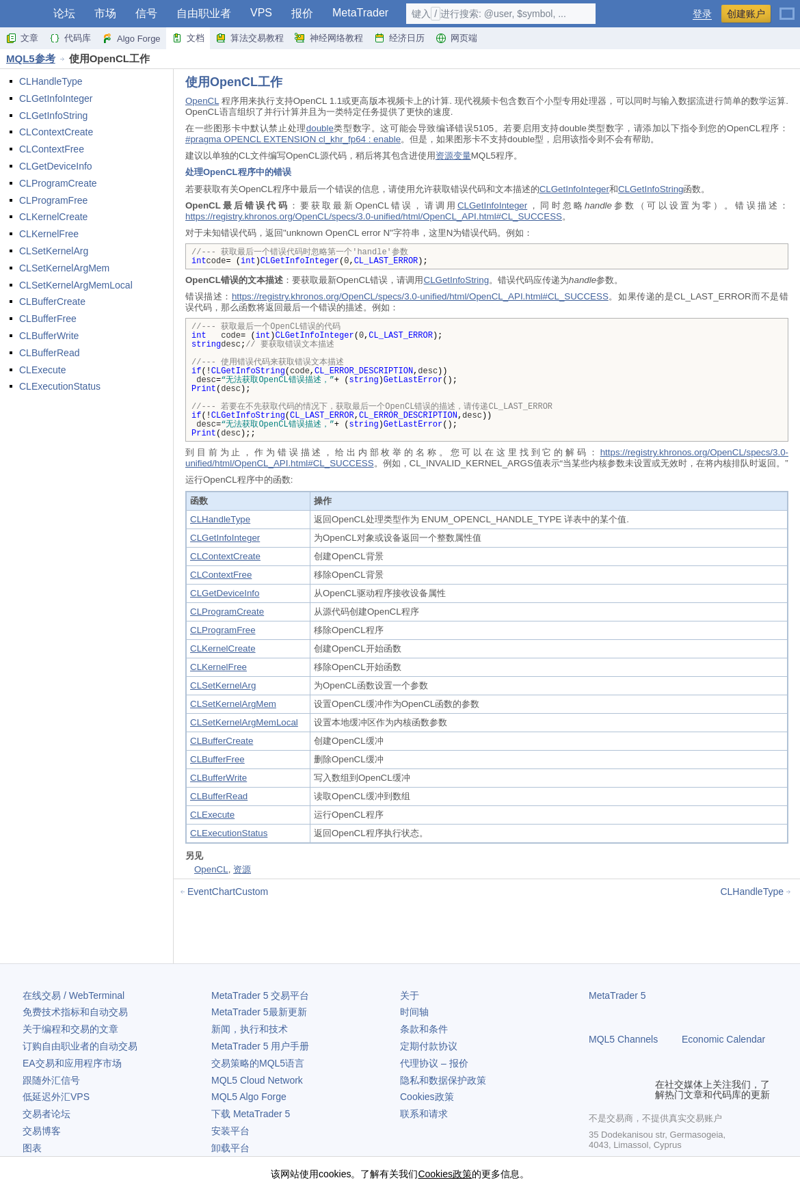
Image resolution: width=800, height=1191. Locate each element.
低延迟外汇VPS (56, 1096)
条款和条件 (424, 1028)
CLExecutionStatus (60, 386)
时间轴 (414, 1011)
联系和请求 (424, 1113)
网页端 (456, 38)
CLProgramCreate (58, 183)
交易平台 (260, 995)
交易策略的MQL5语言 (257, 1063)
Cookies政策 (427, 1096)
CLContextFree (51, 149)
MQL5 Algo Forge (248, 1096)
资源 (242, 869)
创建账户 (746, 13)
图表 (32, 1147)
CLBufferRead (49, 352)
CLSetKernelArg (53, 250)
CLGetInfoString (53, 115)
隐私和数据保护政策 (443, 1080)
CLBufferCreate (52, 301)
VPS (261, 12)
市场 (105, 13)
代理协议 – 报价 (434, 1063)
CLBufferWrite (49, 335)
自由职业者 (203, 13)
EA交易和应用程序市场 (72, 1063)
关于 (409, 995)
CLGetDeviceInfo (55, 166)
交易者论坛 (46, 1113)
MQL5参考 (30, 58)
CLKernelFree (49, 233)
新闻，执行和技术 (249, 1028)
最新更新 (259, 1011)
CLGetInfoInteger (55, 98)
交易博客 (42, 1130)
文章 (21, 38)
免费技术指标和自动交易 (75, 1011)
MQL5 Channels (623, 1039)
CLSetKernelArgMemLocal (76, 285)
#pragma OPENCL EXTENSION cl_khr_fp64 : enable (293, 139)
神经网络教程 (329, 38)
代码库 (70, 38)
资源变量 (453, 155)
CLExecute (42, 369)
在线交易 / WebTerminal (73, 995)
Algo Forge (131, 38)
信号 (146, 13)
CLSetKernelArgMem (64, 268)
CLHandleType (51, 81)
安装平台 (230, 1130)
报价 (302, 13)
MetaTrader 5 (617, 995)
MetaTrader (360, 12)
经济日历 (399, 38)
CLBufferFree (48, 318)
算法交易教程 (249, 38)
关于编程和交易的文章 (70, 1028)
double (320, 128)
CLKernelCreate (53, 216)
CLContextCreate (56, 131)
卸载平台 (230, 1147)
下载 (250, 1113)
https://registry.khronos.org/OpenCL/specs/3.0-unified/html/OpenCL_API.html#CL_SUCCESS (373, 216)
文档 (188, 38)
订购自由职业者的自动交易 (80, 1046)
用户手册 (260, 1046)
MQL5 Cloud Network (257, 1080)
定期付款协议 (428, 1046)
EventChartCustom (227, 891)
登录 (702, 14)
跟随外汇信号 (51, 1080)
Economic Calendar (723, 1039)
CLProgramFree (53, 200)
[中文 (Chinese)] (787, 8)
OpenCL (202, 101)
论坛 (64, 13)
